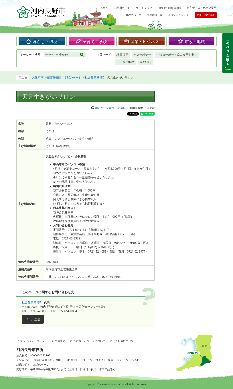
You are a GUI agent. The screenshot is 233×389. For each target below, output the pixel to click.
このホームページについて (89, 341)
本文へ (104, 7)
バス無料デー (142, 55)
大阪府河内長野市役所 (46, 77)
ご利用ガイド (122, 7)
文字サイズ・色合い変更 (202, 7)
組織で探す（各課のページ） (34, 364)
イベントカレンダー (179, 15)
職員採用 (122, 55)
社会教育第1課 (94, 77)
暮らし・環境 (45, 41)
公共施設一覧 (154, 15)
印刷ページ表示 (104, 108)
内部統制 (145, 62)
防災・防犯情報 (206, 15)
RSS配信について (123, 341)
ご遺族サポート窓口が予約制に (177, 55)
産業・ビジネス (145, 41)
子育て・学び (95, 41)
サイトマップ (144, 7)
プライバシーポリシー (33, 341)
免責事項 (60, 341)
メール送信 (32, 319)
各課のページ (133, 15)
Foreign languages (169, 7)
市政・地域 (195, 41)
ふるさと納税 (125, 62)
